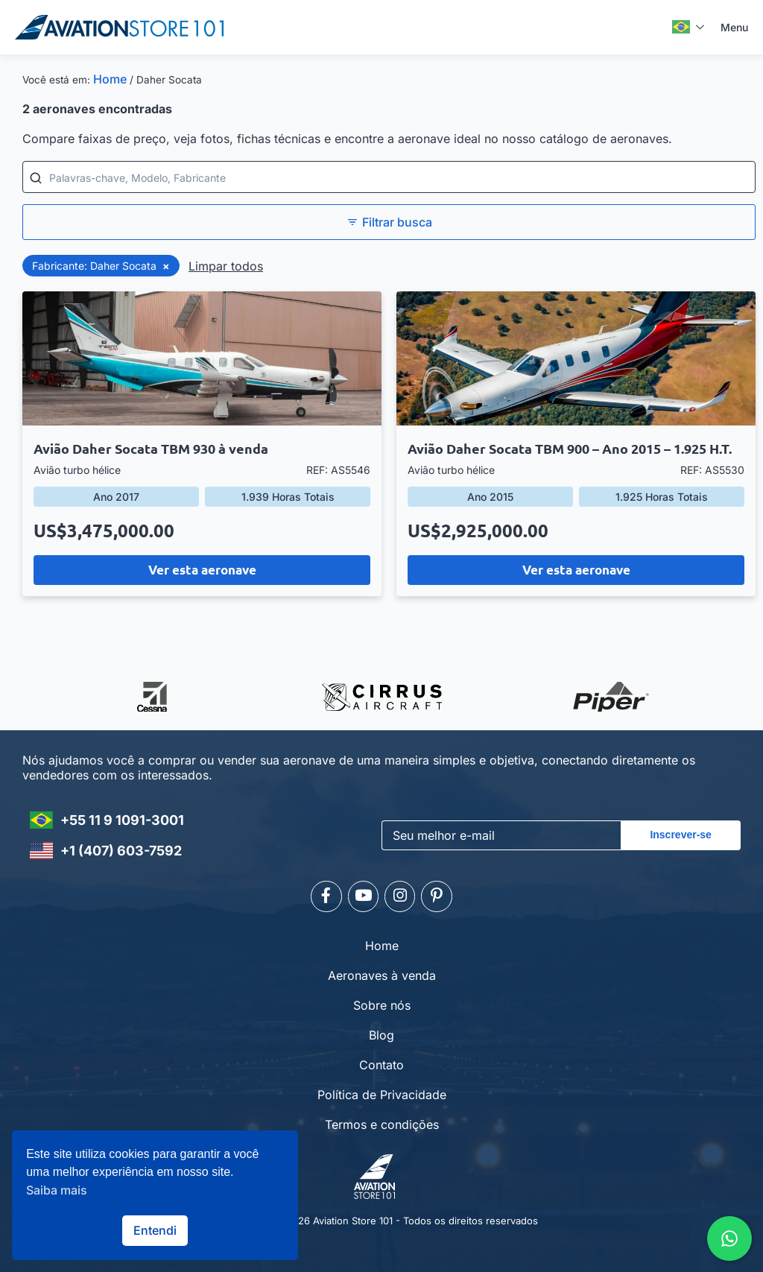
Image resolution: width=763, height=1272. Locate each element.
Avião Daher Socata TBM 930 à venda (151, 448)
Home (110, 79)
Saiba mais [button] (56, 1190)
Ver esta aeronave (202, 569)
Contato (381, 1061)
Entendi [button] (155, 1230)
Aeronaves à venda (382, 972)
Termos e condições (382, 1121)
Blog (381, 1032)
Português (681, 27)
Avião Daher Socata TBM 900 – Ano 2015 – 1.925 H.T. (570, 448)
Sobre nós (382, 1002)
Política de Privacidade (381, 1091)
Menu (734, 27)
